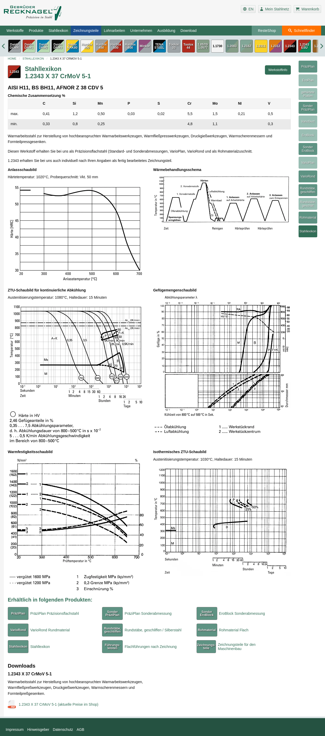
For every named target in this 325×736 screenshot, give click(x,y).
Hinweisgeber (38, 729)
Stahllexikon (58, 30)
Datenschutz (63, 729)
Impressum (15, 729)
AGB (80, 729)
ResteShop (267, 30)
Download (188, 30)
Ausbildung (166, 30)
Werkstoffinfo (277, 70)
